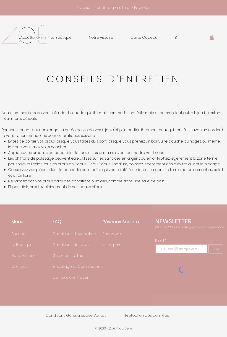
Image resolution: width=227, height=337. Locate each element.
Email (160, 240)
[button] (212, 37)
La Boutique (22, 244)
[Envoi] (216, 249)
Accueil (18, 233)
